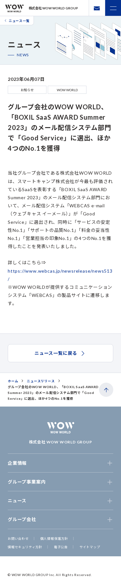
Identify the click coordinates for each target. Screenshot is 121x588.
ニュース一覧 (17, 21)
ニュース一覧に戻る (60, 353)
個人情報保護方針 (54, 538)
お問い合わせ (18, 538)
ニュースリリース (41, 381)
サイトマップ (89, 547)
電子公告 (61, 547)
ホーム (13, 381)
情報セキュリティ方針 (25, 547)
